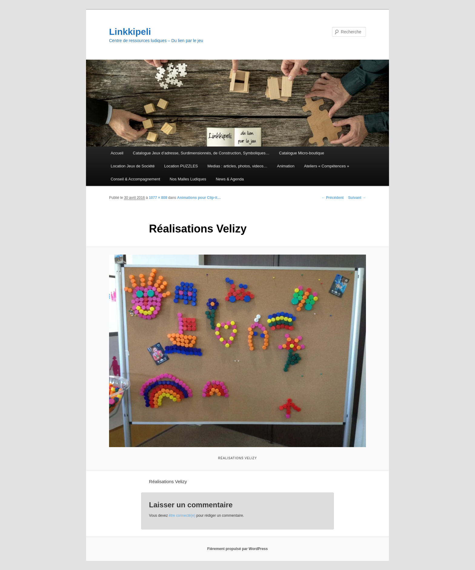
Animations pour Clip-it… (199, 198)
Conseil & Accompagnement (135, 179)
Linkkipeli (130, 32)
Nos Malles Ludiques (188, 179)
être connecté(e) (182, 515)
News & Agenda (230, 179)
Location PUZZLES (181, 166)
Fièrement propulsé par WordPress (237, 549)
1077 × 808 (158, 198)
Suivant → (357, 198)
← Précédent (332, 198)
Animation (285, 166)
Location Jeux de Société (132, 166)
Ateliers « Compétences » (326, 166)
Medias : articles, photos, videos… (237, 166)
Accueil (117, 153)
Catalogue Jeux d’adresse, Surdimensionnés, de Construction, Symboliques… (201, 153)
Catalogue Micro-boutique (301, 153)
